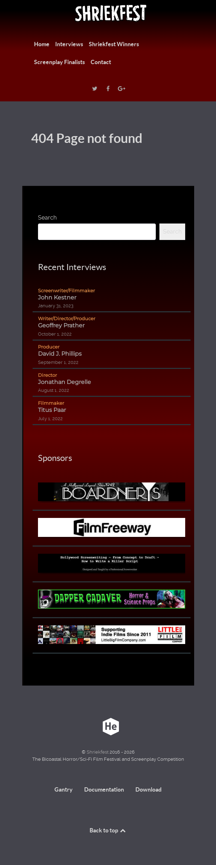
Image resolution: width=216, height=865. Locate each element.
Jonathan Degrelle (64, 382)
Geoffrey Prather (61, 325)
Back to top (108, 830)
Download (148, 789)
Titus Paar (52, 410)
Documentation (104, 789)
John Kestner (57, 297)
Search (47, 217)
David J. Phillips (60, 353)
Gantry (63, 789)
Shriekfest (98, 752)
